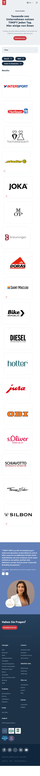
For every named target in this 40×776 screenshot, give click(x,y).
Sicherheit (4, 712)
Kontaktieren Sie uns (9, 637)
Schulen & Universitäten (8, 676)
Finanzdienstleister (7, 668)
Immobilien (5, 671)
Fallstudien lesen (20, 38)
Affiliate (23, 717)
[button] (3, 583)
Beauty (4, 682)
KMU (3, 660)
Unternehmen (24, 695)
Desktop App (24, 678)
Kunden (23, 700)
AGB (11, 771)
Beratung (4, 690)
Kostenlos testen (25, 660)
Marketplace (5, 709)
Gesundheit (5, 684)
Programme (24, 714)
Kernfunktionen (6, 703)
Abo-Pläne (5, 722)
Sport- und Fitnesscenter (8, 687)
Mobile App (24, 683)
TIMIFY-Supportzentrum (8, 733)
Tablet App (24, 681)
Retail (3, 665)
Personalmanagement (8, 673)
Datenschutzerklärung (20, 771)
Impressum (4, 771)
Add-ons (4, 706)
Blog (22, 703)
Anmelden (23, 662)
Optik (3, 693)
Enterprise (5, 662)
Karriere (23, 697)
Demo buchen (24, 668)
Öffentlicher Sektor (7, 679)
